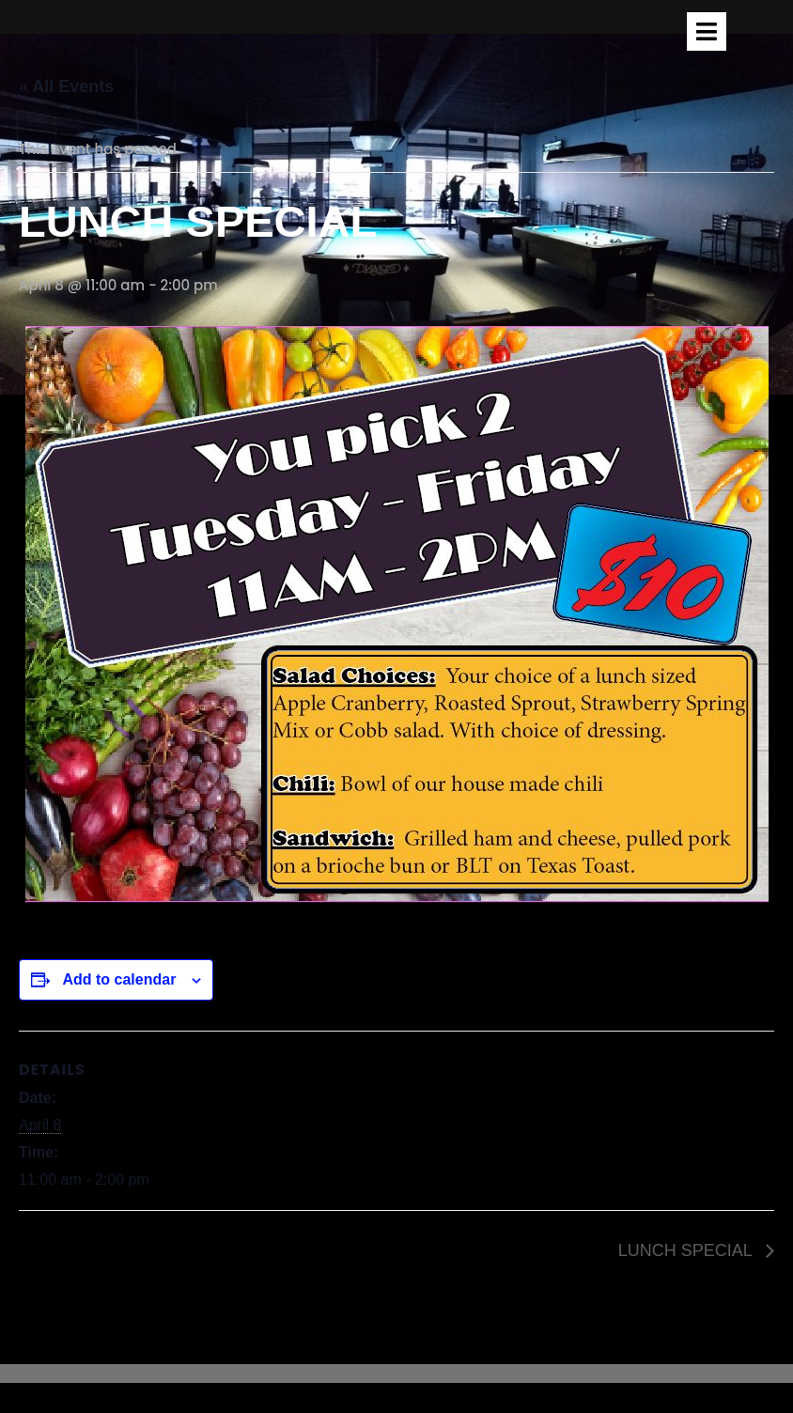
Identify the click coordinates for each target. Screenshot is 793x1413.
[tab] (706, 31)
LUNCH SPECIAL (687, 1250)
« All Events (66, 86)
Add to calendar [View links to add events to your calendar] (119, 979)
